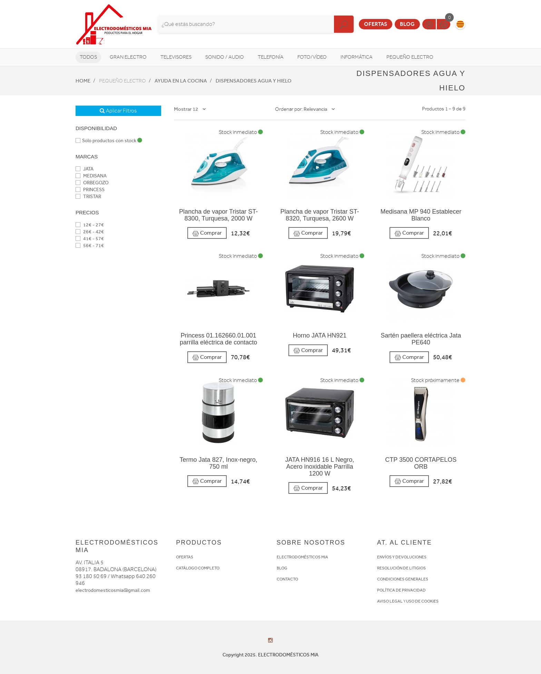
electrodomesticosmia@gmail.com (113, 590)
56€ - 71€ (90, 245)
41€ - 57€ (90, 239)
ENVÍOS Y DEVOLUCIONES (401, 557)
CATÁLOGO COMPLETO (197, 568)
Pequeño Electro (409, 57)
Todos (88, 57)
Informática (357, 57)
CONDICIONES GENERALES (402, 579)
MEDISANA (91, 176)
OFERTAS (184, 557)
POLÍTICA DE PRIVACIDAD (401, 590)
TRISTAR (88, 196)
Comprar (207, 233)
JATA (85, 169)
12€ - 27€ (90, 225)
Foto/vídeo (312, 57)
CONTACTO (287, 579)
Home (83, 81)
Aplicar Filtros (118, 111)
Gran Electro (128, 57)
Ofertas (375, 24)
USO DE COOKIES (422, 601)
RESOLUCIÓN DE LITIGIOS (401, 568)
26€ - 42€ (90, 232)
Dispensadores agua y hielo (254, 81)
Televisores (175, 57)
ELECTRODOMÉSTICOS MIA (302, 557)
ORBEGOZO (92, 183)
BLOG (282, 568)
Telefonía (271, 57)
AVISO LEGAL (390, 601)
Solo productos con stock (109, 141)
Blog (407, 24)
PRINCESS (90, 190)
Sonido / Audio (224, 57)
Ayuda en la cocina (181, 81)
